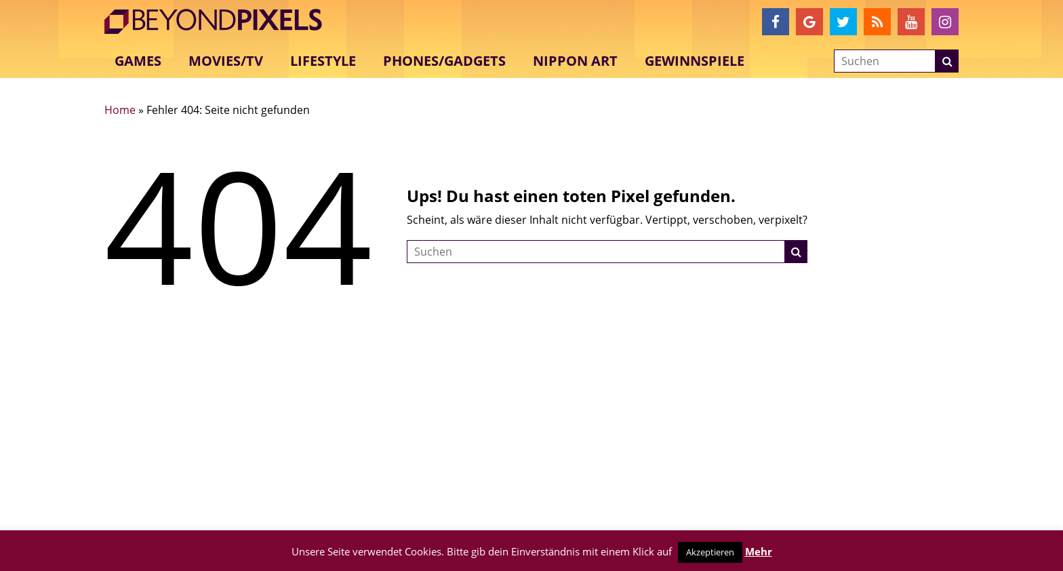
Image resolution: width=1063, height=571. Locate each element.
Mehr (758, 551)
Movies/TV (225, 61)
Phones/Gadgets (444, 61)
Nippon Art (575, 61)
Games (138, 61)
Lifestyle (323, 61)
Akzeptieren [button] (710, 552)
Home (120, 109)
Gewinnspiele (694, 61)
